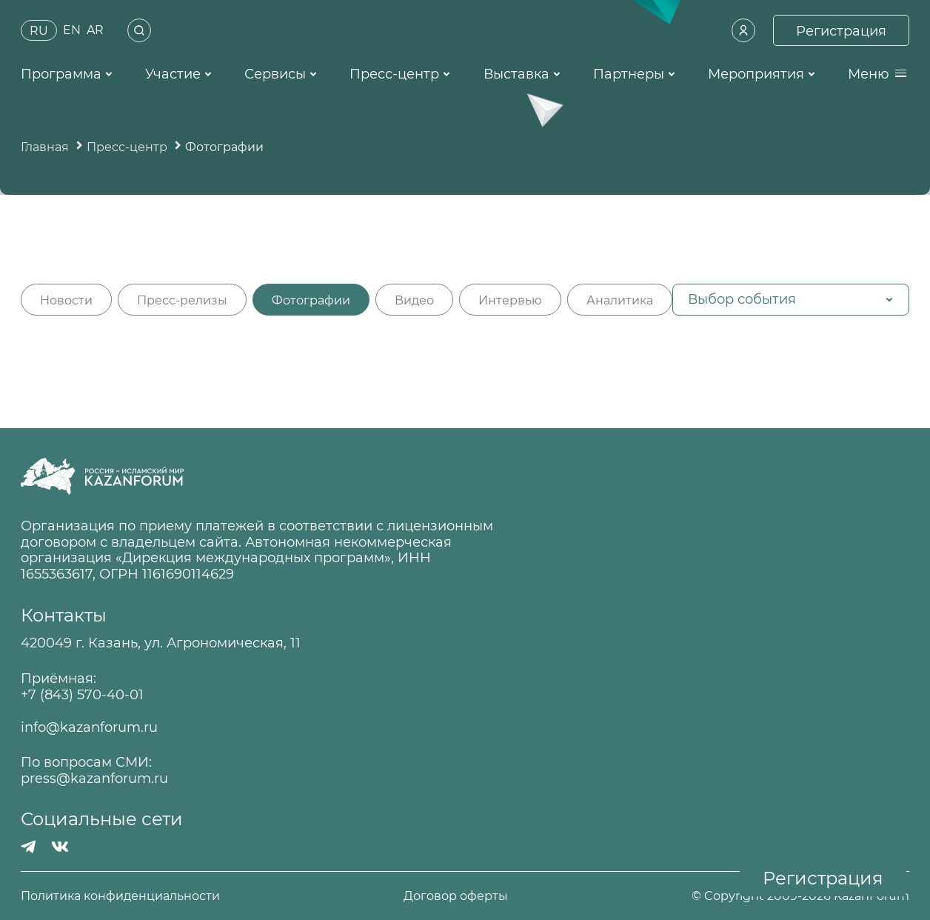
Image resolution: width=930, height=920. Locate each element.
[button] (790, 300)
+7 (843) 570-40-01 (82, 695)
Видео (414, 300)
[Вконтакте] (60, 846)
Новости (66, 300)
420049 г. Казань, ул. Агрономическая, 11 (161, 643)
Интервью (510, 300)
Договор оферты (456, 896)
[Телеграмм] (28, 846)
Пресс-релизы (182, 300)
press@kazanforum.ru (94, 779)
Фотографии (311, 300)
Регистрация (823, 878)
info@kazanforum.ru (89, 728)
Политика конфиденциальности (120, 896)
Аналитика (619, 300)
